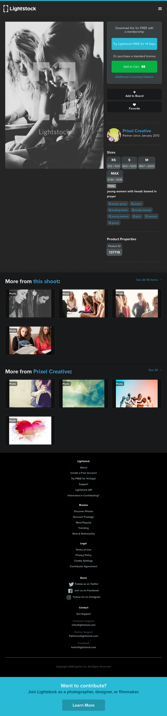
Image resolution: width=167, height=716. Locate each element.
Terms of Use (83, 549)
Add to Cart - (134, 66)
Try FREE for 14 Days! (83, 478)
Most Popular (83, 522)
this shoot (45, 281)
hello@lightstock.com (83, 647)
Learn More (84, 705)
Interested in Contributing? (83, 495)
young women (119, 216)
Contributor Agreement (83, 566)
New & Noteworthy (83, 533)
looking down (118, 210)
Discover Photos (83, 511)
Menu (160, 8)
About (83, 467)
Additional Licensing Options (134, 77)
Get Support (83, 614)
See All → (155, 370)
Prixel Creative (137, 131)
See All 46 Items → (149, 280)
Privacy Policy (84, 555)
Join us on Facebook (86, 590)
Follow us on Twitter (87, 584)
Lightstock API (83, 490)
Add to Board (134, 94)
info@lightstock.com (83, 625)
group (114, 223)
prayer (136, 204)
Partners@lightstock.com (83, 636)
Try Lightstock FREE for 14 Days (134, 44)
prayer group (118, 204)
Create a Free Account (83, 473)
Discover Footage (83, 517)
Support (83, 484)
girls (137, 216)
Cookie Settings (83, 560)
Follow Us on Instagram (86, 597)
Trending (83, 528)
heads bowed (141, 210)
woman (151, 216)
